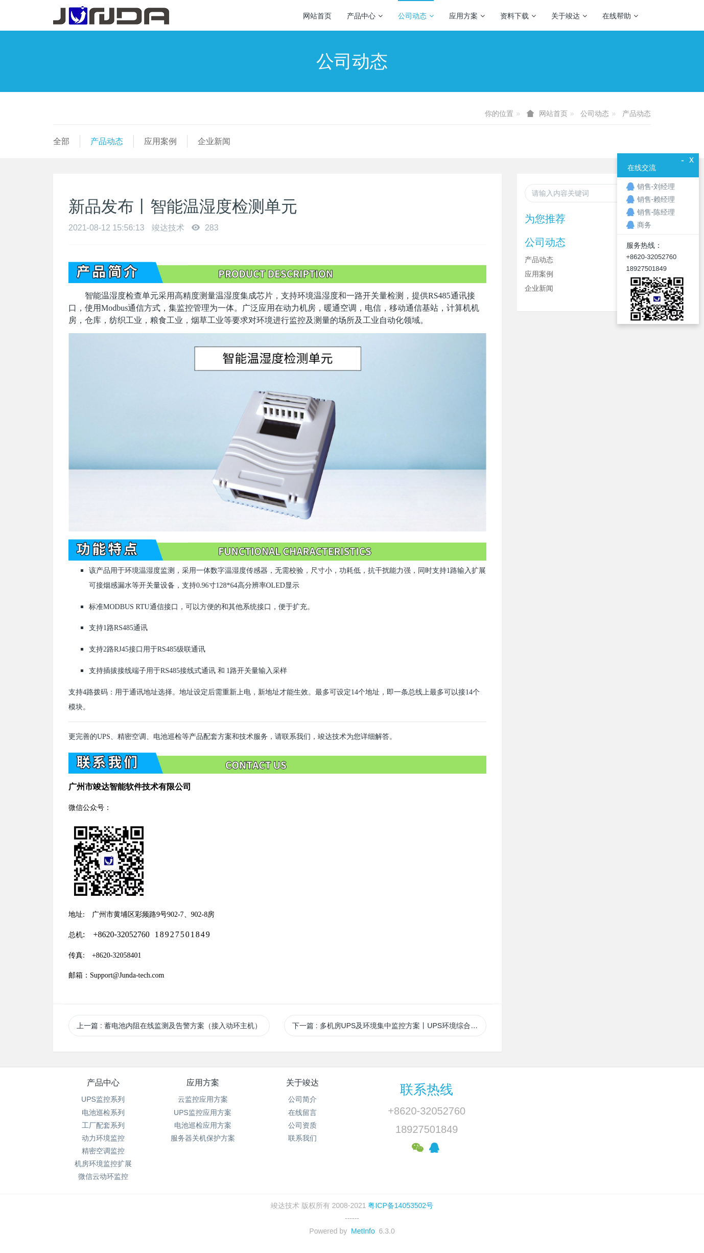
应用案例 (160, 141)
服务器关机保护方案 (203, 1138)
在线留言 (302, 1112)
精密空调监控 (103, 1151)
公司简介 (302, 1099)
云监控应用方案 (203, 1099)
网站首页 (317, 16)
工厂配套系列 (103, 1125)
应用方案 (467, 16)
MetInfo (363, 1231)
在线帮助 (620, 16)
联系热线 (426, 1089)
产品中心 (365, 16)
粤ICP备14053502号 (400, 1205)
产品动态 (636, 113)
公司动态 (416, 16)
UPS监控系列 (103, 1099)
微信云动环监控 (103, 1176)
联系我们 (302, 1138)
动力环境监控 (103, 1138)
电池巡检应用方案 (202, 1125)
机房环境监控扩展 (103, 1163)
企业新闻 (214, 141)
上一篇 (169, 1026)
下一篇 (389, 1026)
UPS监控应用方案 (202, 1112)
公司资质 (302, 1125)
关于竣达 (569, 16)
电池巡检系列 (103, 1112)
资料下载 (518, 16)
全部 (61, 141)
